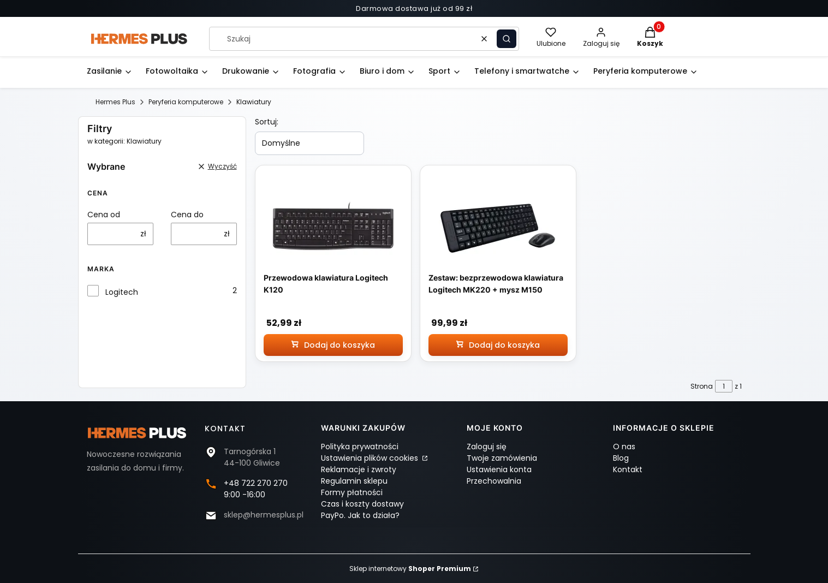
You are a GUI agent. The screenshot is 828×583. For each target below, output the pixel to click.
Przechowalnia (494, 480)
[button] (506, 38)
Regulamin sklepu (354, 480)
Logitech (121, 292)
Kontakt (627, 469)
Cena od (103, 214)
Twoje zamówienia (502, 458)
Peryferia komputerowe (185, 101)
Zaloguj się (487, 446)
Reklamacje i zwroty (358, 469)
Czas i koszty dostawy (362, 503)
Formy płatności (352, 492)
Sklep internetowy (410, 568)
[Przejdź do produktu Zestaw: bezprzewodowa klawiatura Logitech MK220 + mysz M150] (498, 227)
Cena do (187, 214)
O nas (624, 446)
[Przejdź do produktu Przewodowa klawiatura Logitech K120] (333, 227)
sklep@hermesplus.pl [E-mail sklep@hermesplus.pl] (263, 514)
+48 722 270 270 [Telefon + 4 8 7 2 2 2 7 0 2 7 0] (256, 483)
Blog (621, 458)
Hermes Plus (115, 101)
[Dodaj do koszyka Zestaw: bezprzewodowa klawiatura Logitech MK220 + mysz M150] (498, 345)
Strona (701, 386)
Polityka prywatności (359, 446)
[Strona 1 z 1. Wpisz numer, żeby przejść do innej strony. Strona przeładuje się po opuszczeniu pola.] (723, 386)
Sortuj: (266, 121)
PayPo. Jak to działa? (360, 515)
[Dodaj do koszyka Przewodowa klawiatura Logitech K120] (333, 345)
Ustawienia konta (499, 469)
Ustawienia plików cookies (370, 458)
